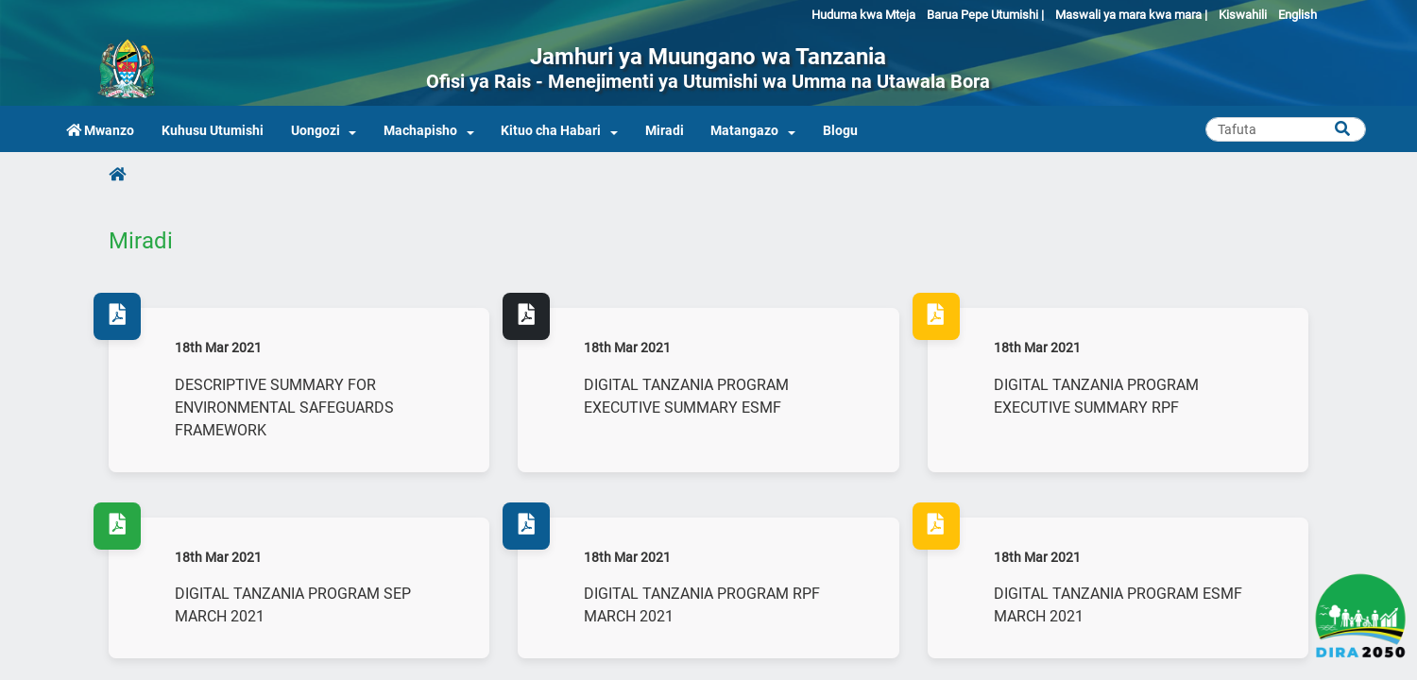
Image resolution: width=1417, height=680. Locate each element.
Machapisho (420, 131)
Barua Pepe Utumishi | (985, 15)
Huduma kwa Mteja (863, 15)
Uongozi (315, 131)
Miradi (664, 131)
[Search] (1285, 129)
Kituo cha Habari (551, 131)
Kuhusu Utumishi (213, 131)
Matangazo (744, 131)
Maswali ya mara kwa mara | (1131, 15)
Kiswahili (1243, 15)
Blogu (840, 131)
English (1297, 15)
